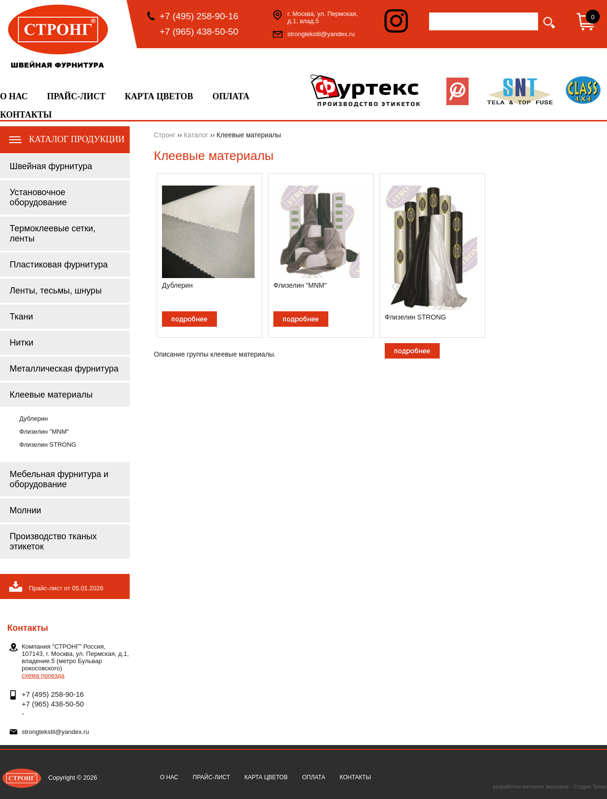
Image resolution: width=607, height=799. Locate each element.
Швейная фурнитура (51, 166)
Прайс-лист (76, 96)
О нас (14, 96)
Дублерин (33, 418)
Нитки (21, 342)
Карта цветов (159, 96)
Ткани (21, 316)
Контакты (26, 115)
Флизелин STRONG (47, 444)
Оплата (230, 96)
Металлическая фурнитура (64, 368)
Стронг (164, 135)
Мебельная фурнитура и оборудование (59, 479)
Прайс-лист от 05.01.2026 (66, 588)
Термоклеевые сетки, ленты (52, 233)
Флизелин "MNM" (44, 431)
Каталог (196, 135)
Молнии (25, 510)
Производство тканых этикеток (53, 541)
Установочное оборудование (38, 197)
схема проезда (43, 675)
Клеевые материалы (51, 395)
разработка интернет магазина (530, 786)
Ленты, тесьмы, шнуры (56, 290)
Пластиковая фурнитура (59, 264)
